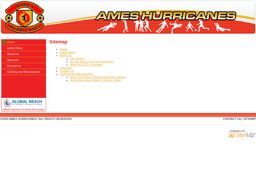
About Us (65, 55)
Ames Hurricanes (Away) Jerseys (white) (95, 80)
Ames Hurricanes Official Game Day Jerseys (98, 77)
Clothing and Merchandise (76, 73)
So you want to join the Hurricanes (92, 61)
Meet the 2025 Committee (86, 64)
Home (63, 49)
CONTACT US (232, 118)
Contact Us (67, 70)
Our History (77, 58)
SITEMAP (250, 118)
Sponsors (66, 67)
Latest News (68, 52)
